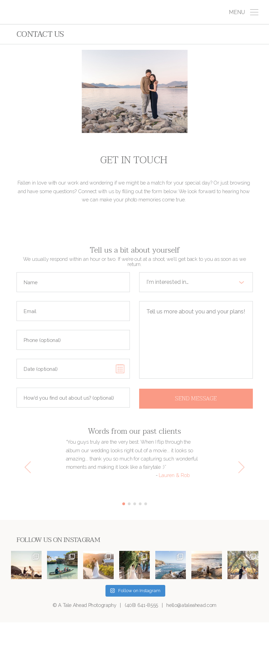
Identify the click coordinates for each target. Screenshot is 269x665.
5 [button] (145, 503)
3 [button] (134, 503)
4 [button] (140, 503)
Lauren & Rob (174, 475)
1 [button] (123, 503)
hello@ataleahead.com (191, 605)
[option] (134, 458)
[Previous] (28, 467)
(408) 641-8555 (141, 605)
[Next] (240, 467)
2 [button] (129, 503)
